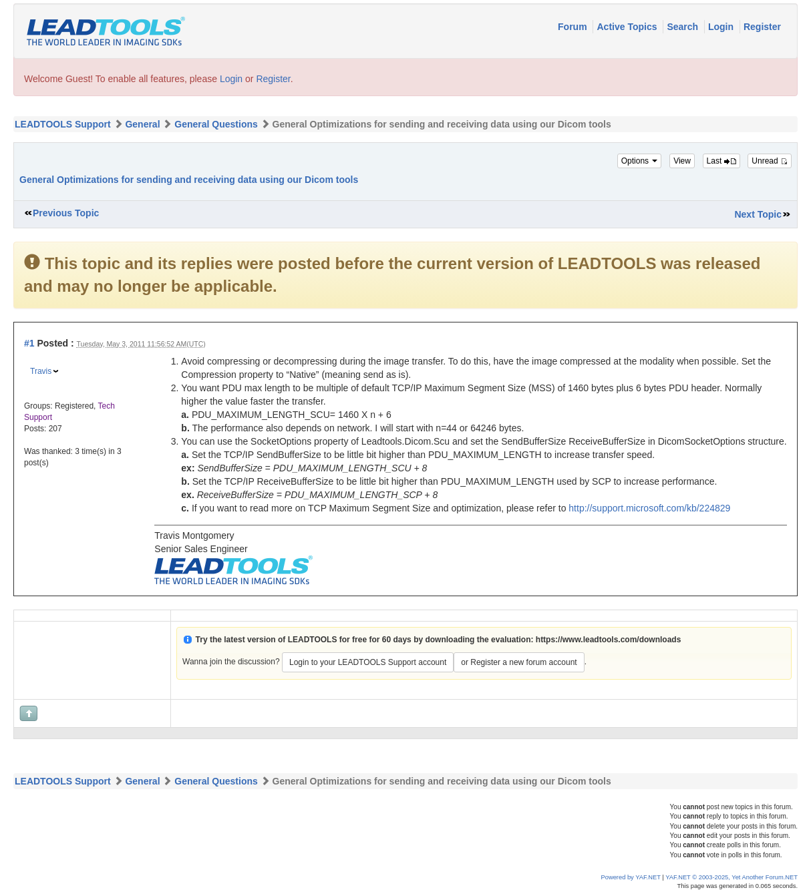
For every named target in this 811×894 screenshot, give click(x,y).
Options (639, 161)
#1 (29, 343)
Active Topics (628, 26)
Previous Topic (66, 213)
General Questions (215, 124)
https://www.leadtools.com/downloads (608, 639)
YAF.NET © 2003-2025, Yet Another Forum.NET (731, 877)
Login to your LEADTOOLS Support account (367, 662)
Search (684, 26)
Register (762, 26)
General (142, 124)
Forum (573, 26)
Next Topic (758, 214)
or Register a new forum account (519, 662)
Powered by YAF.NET (631, 877)
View (682, 161)
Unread (770, 161)
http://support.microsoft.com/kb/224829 (649, 508)
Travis (40, 371)
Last (721, 161)
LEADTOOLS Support (63, 124)
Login (722, 26)
